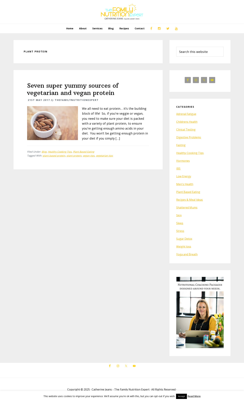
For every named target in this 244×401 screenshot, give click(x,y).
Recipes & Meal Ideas (189, 200)
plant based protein (54, 155)
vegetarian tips (104, 155)
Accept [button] (181, 396)
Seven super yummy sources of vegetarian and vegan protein (72, 89)
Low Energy (183, 176)
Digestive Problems (188, 137)
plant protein (74, 155)
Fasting (181, 145)
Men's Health (184, 184)
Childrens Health (186, 122)
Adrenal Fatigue (186, 114)
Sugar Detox (184, 239)
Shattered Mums (186, 207)
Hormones (183, 161)
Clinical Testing (186, 129)
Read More (194, 396)
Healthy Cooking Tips (60, 151)
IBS (178, 168)
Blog (44, 151)
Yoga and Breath (187, 254)
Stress (180, 231)
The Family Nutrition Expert (122, 11)
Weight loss (183, 246)
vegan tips (89, 155)
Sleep (179, 223)
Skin (179, 215)
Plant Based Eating (83, 151)
